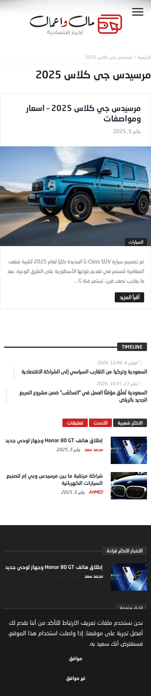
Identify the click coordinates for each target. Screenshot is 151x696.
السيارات (135, 241)
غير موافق (75, 678)
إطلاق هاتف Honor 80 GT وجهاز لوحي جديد (54, 440)
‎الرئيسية (144, 57)
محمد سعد (93, 449)
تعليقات (75, 423)
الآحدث (100, 423)
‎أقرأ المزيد (129, 297)
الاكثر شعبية (130, 423)
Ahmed (95, 492)
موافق (75, 658)
